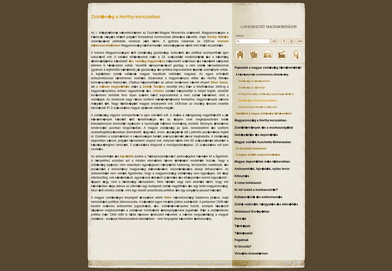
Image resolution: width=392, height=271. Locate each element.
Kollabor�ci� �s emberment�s (258, 197)
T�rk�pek (242, 226)
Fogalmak (241, 240)
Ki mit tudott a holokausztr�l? (256, 190)
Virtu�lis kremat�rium (251, 253)
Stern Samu (219, 82)
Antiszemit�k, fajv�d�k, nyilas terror (262, 169)
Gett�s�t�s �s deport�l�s (256, 135)
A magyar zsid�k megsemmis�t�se (258, 154)
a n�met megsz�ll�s (113, 86)
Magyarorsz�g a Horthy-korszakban (260, 120)
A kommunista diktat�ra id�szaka (257, 107)
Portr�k (240, 219)
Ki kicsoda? (242, 246)
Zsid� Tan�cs (154, 86)
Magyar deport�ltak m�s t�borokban (262, 161)
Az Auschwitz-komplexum (251, 148)
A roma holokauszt (247, 183)
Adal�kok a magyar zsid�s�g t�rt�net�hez (264, 113)
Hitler (168, 197)
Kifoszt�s (241, 176)
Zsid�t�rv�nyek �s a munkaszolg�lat (263, 127)
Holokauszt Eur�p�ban (252, 211)
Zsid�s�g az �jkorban (251, 87)
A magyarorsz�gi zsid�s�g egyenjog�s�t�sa (266, 94)
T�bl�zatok (243, 233)
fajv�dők (127, 156)
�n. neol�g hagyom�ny (147, 61)
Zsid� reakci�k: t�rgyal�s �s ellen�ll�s (266, 204)
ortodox (158, 91)
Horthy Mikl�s (217, 37)
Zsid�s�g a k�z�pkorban (254, 81)
